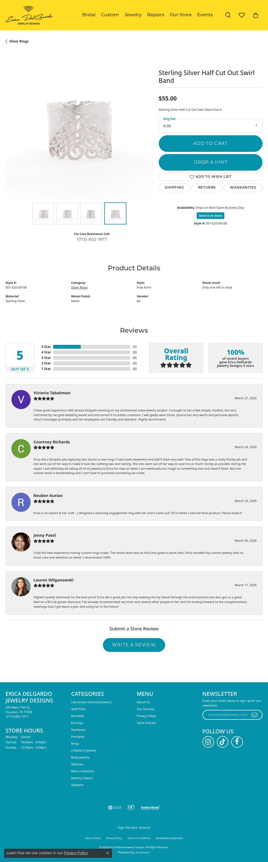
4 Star (46, 352)
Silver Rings (18, 41)
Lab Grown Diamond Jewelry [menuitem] (91, 702)
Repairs (155, 15)
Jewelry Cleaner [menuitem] (82, 778)
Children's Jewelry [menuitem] (83, 750)
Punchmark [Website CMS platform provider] (143, 852)
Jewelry (133, 15)
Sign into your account (134, 827)
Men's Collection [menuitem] (82, 771)
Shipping (174, 187)
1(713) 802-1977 (92, 239)
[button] (228, 15)
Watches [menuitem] (77, 764)
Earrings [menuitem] (77, 723)
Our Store (181, 15)
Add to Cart (210, 143)
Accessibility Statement (169, 838)
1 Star (46, 368)
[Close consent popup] (107, 853)
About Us (143, 702)
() (134, 346)
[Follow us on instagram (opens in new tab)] (208, 742)
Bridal (88, 15)
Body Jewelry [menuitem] (80, 757)
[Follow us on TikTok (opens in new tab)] (222, 742)
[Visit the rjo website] (131, 807)
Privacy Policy (146, 716)
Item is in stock (210, 215)
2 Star (46, 363)
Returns (207, 187)
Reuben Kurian (48, 495)
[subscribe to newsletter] (254, 714)
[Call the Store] (17, 716)
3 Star (46, 357)
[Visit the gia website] (114, 807)
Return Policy (93, 838)
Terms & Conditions (139, 838)
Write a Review (134, 644)
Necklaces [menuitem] (78, 730)
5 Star (46, 346)
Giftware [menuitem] (77, 785)
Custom (110, 15)
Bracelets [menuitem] (77, 716)
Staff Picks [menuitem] (78, 709)
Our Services (146, 709)
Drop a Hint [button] (210, 162)
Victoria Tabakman (52, 392)
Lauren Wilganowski (53, 580)
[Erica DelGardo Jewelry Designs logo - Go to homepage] (28, 15)
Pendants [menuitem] (78, 736)
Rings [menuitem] (75, 743)
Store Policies (146, 723)
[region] (79, 126)
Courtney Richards (51, 442)
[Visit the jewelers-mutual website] (150, 807)
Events (205, 15)
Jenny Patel (44, 535)
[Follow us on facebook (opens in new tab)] (237, 742)
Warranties (243, 187)
